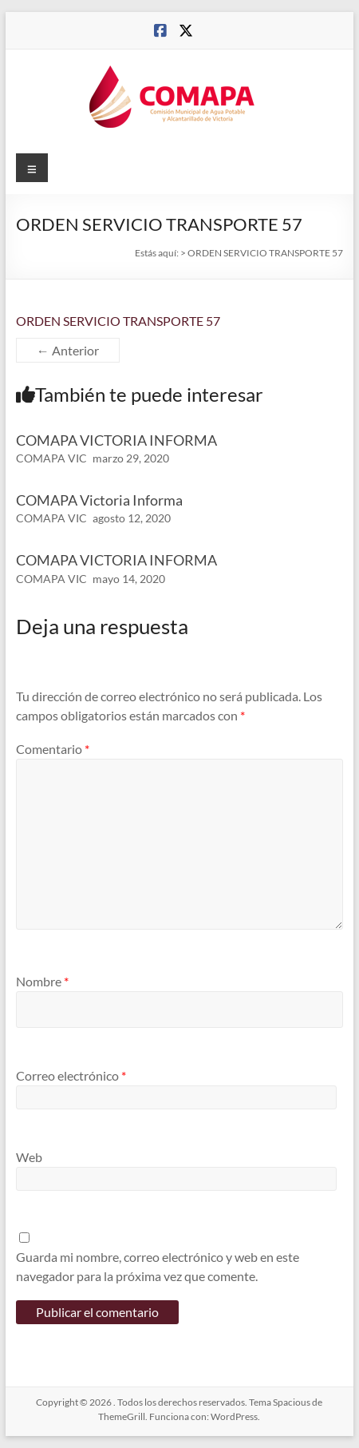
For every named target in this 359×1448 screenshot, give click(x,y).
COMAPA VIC (51, 458)
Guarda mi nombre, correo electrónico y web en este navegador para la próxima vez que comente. (157, 1266)
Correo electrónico (71, 1075)
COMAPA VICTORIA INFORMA (116, 440)
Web (29, 1156)
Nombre (42, 981)
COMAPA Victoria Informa (99, 500)
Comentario (52, 748)
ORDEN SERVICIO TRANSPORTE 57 (118, 320)
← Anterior (68, 350)
